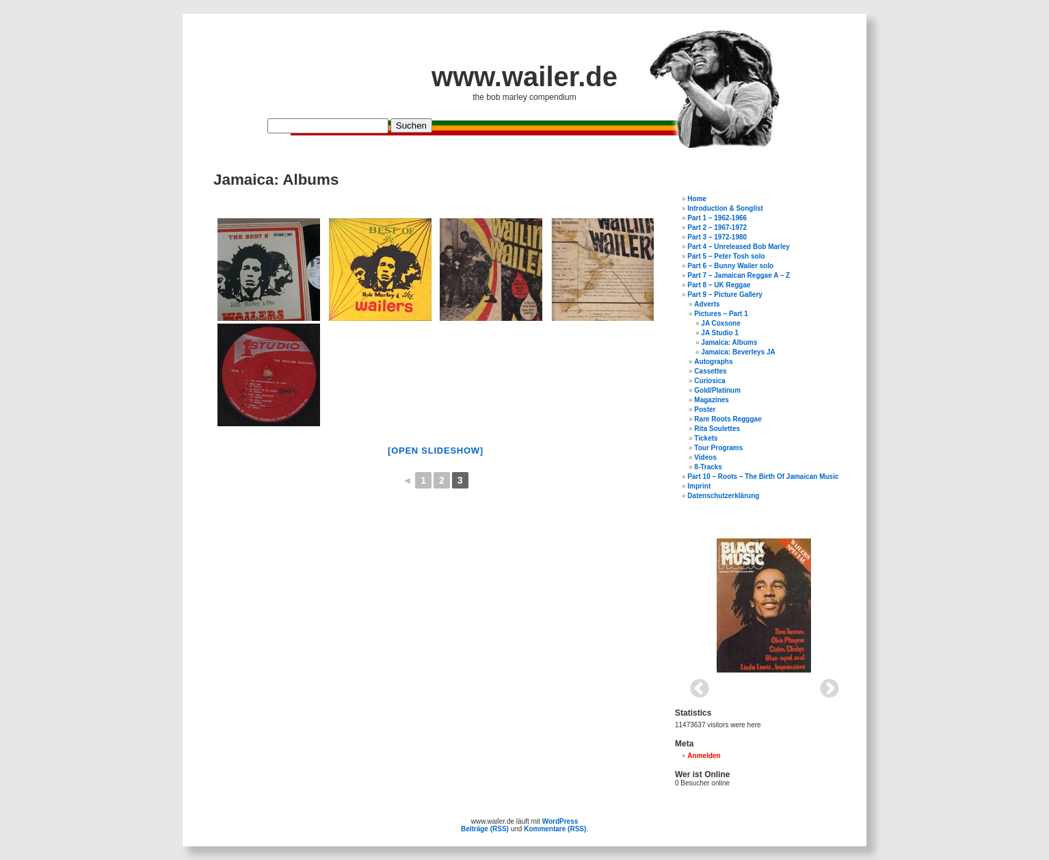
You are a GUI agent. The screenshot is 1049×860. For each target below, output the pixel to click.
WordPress (560, 821)
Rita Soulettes (717, 428)
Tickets (705, 438)
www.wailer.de (524, 77)
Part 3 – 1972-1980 (717, 237)
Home (696, 199)
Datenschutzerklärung (723, 495)
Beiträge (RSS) (485, 829)
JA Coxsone (720, 323)
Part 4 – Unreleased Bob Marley (738, 246)
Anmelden (703, 755)
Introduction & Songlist (725, 208)
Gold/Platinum (717, 390)
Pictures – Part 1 (720, 313)
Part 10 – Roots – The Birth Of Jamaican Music (762, 476)
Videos (705, 457)
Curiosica (710, 381)
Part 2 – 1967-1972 (717, 227)
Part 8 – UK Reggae (718, 285)
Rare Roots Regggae (727, 419)
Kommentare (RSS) (555, 829)
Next (825, 685)
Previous (695, 685)
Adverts (706, 304)
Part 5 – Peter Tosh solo (726, 256)
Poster (704, 409)
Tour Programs (718, 448)
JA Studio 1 (720, 333)
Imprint (699, 486)
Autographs (713, 361)
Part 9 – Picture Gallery (724, 294)
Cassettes (710, 371)
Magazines (711, 400)
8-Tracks (708, 467)
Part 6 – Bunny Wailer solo (730, 266)
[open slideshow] (435, 450)
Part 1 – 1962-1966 (717, 218)
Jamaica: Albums (729, 342)
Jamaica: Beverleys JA (738, 352)
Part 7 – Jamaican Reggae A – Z (738, 275)
